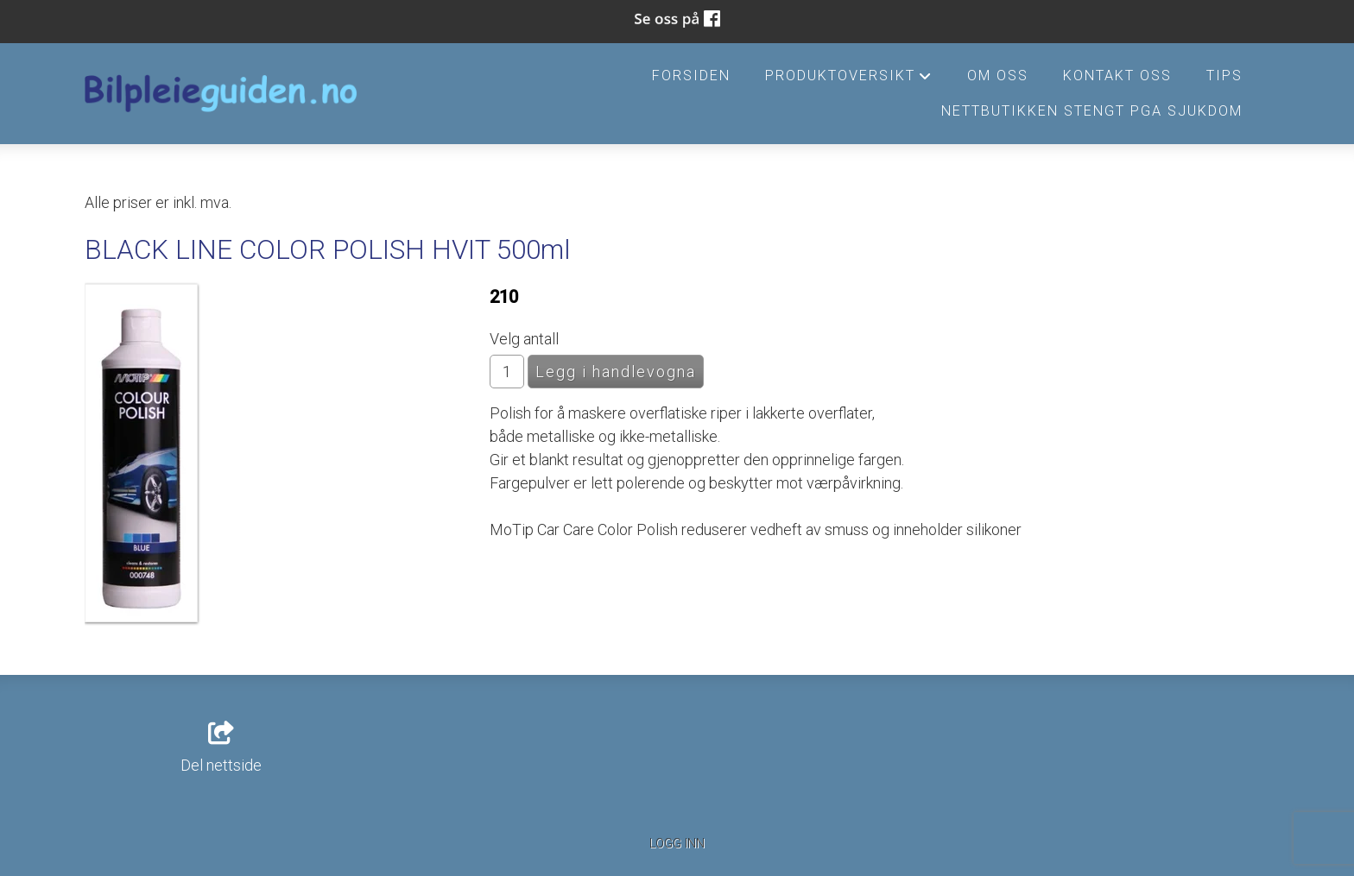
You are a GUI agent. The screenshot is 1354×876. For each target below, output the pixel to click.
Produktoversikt (849, 80)
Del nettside (221, 748)
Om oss (997, 75)
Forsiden (691, 75)
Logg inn (677, 843)
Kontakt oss (1117, 75)
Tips (1224, 75)
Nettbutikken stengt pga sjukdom (1092, 111)
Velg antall (524, 339)
